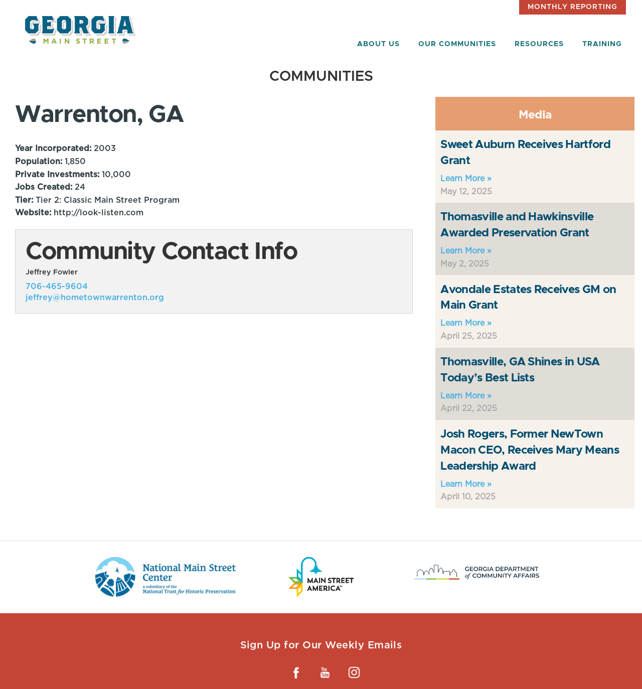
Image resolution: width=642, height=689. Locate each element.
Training (602, 44)
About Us (378, 44)
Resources (539, 44)
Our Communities (457, 44)
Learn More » (466, 178)
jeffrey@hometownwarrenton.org (95, 297)
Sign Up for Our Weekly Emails (321, 645)
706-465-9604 (57, 286)
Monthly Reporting (572, 7)
